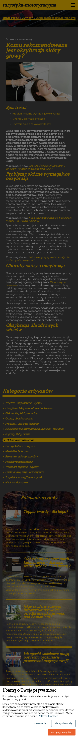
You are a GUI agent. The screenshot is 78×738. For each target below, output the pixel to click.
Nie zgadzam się (63, 723)
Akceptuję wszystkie (61, 732)
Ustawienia (40, 723)
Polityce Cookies (48, 716)
